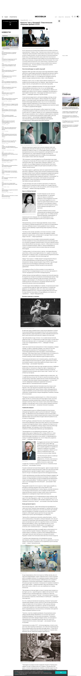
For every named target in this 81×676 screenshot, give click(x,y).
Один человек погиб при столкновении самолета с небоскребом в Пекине (10, 99)
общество (9, 162)
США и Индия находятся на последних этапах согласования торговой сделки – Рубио (10, 172)
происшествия (4, 61)
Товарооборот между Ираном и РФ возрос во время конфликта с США (9, 65)
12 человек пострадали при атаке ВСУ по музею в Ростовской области (9, 59)
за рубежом (8, 174)
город (7, 95)
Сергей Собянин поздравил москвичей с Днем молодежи (10, 43)
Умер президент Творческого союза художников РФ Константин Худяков (9, 110)
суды (3, 106)
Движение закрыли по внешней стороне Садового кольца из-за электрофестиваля (8, 122)
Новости (6, 32)
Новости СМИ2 (65, 55)
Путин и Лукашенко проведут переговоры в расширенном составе (9, 116)
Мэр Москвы (5, 35)
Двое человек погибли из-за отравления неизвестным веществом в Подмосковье (10, 154)
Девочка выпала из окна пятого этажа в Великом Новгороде (10, 196)
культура (3, 112)
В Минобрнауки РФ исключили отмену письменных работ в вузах (9, 160)
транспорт (4, 95)
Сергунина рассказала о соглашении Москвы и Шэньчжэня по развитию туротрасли (9, 53)
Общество (30, 20)
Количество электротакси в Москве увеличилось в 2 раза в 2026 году (9, 141)
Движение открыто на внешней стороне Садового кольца (8, 93)
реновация (6, 131)
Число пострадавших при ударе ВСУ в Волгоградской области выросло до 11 (9, 82)
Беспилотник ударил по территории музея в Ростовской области (9, 88)
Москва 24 (40, 16)
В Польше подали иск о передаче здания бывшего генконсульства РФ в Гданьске (10, 104)
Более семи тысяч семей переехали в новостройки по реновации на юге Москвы (9, 128)
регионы (8, 61)
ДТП (8, 180)
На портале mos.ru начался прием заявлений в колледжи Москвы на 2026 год (9, 184)
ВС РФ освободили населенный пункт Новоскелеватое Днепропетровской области (9, 135)
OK (61, 672)
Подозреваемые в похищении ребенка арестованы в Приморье (9, 166)
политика (3, 67)
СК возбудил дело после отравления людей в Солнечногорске (9, 76)
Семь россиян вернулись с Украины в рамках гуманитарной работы (9, 71)
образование (4, 162)
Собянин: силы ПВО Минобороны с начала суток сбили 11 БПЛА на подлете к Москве (10, 147)
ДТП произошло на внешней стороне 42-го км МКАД (9, 178)
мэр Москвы (4, 150)
